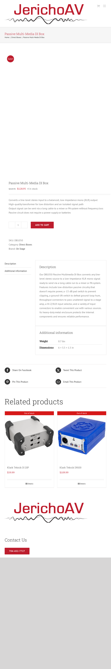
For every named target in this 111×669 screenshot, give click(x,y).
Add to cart (42, 225)
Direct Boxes (25, 244)
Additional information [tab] (16, 270)
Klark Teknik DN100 (70, 467)
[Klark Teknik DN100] (81, 435)
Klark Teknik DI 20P (18, 467)
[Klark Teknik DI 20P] (29, 435)
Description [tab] (10, 263)
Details (30, 483)
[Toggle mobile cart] (98, 6)
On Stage (20, 248)
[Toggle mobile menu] (104, 6)
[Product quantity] (18, 225)
